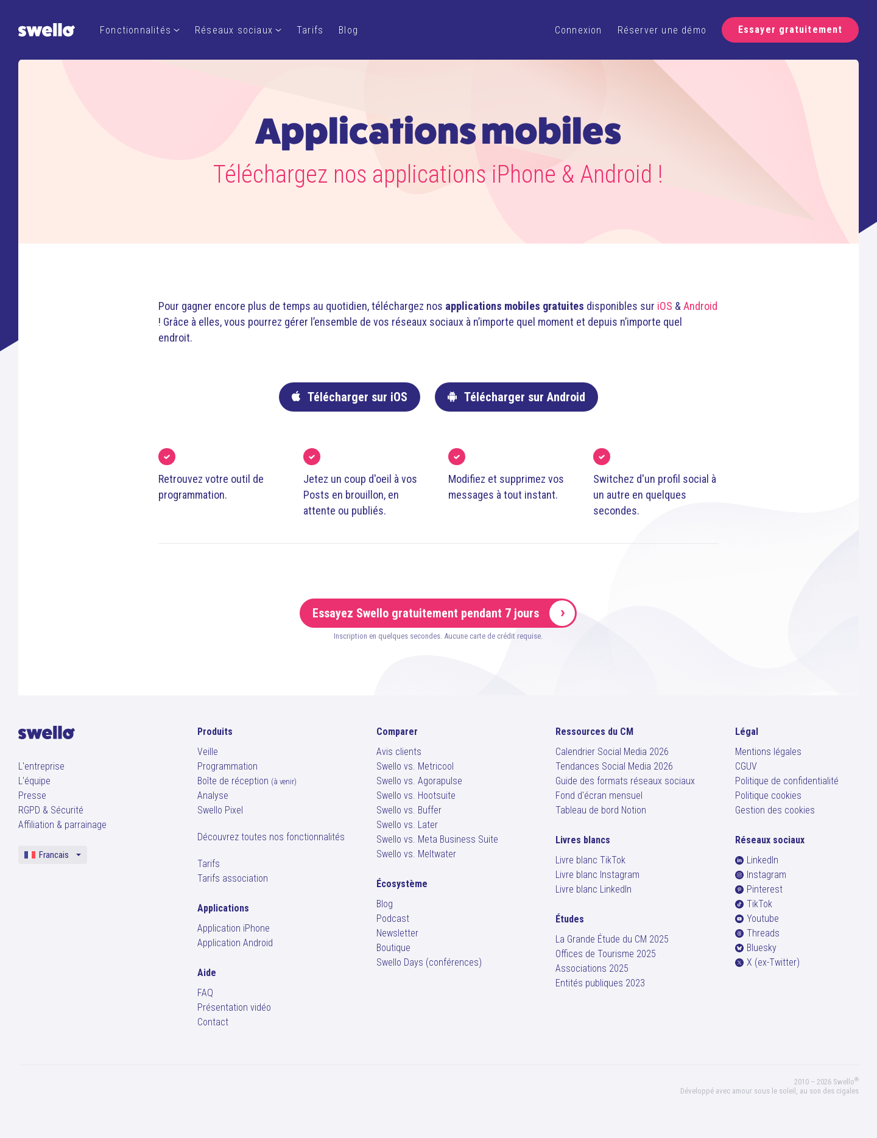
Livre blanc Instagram (597, 874)
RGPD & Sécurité (50, 810)
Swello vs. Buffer (409, 810)
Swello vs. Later (407, 825)
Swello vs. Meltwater (416, 854)
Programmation (227, 766)
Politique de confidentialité (787, 781)
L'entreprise (41, 766)
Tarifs (310, 30)
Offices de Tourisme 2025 (605, 954)
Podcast (392, 918)
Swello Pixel (220, 810)
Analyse (212, 795)
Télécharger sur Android (516, 397)
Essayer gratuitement (790, 29)
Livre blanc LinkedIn (593, 889)
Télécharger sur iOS (349, 397)
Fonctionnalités (140, 30)
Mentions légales (768, 751)
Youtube (757, 918)
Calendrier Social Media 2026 (612, 751)
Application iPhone (233, 928)
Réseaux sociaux (238, 30)
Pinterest (759, 889)
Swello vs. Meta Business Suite (437, 839)
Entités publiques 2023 (600, 983)
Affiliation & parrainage (62, 825)
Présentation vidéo (234, 1007)
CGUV (746, 766)
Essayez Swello (443, 613)
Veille (207, 751)
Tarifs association (232, 878)
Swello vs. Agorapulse (419, 781)
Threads (757, 933)
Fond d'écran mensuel (599, 795)
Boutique (393, 948)
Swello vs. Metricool (415, 766)
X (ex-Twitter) (767, 962)
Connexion (578, 30)
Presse (32, 795)
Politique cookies (768, 795)
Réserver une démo (662, 30)
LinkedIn (756, 860)
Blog (348, 30)
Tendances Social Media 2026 (614, 766)
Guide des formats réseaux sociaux (625, 781)
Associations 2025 (592, 968)
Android (700, 306)
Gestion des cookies (775, 810)
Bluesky (756, 948)
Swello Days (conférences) (429, 962)
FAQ (205, 993)
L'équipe (34, 781)
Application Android (235, 943)
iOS (664, 306)
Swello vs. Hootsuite (416, 795)
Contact (212, 1022)
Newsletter (397, 933)
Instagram (760, 874)
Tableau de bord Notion (600, 810)
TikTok (753, 904)
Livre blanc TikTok (590, 860)
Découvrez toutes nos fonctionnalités (271, 837)
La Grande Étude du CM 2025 (612, 939)
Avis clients (398, 751)
